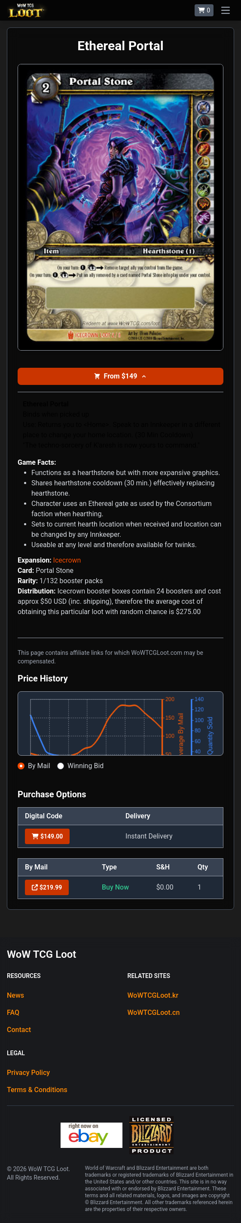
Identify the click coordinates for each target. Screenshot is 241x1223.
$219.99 (47, 887)
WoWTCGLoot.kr (153, 995)
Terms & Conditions (37, 1090)
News (15, 995)
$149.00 (47, 836)
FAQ (13, 1012)
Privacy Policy (28, 1073)
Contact (19, 1030)
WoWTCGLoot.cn (154, 1012)
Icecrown (67, 560)
